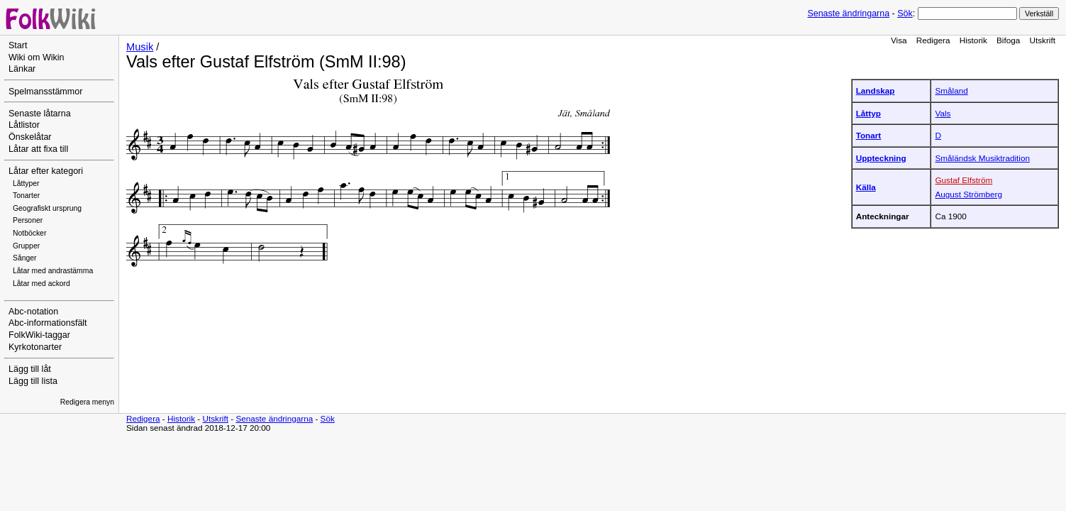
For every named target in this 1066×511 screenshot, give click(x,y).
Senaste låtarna (40, 114)
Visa (899, 40)
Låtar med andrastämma (53, 271)
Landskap (875, 90)
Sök (904, 13)
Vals (942, 113)
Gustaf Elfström (963, 180)
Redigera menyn (87, 402)
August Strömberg (968, 194)
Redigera (933, 40)
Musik (139, 47)
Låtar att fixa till (38, 149)
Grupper (26, 246)
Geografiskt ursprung (47, 208)
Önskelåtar (30, 137)
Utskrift (1042, 40)
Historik (973, 40)
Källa (866, 187)
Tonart (869, 135)
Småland (951, 90)
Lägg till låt (30, 369)
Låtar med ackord (41, 283)
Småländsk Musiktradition (982, 158)
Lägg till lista (33, 381)
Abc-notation (33, 312)
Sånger (25, 258)
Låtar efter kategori (46, 171)
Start (18, 45)
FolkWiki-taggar (39, 335)
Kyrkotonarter (35, 347)
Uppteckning (881, 158)
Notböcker (29, 233)
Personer (28, 220)
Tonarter (26, 195)
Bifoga (1008, 40)
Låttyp (868, 113)
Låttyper (26, 183)
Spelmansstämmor (45, 92)
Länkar (22, 69)
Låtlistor (24, 125)
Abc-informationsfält (48, 323)
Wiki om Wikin (37, 57)
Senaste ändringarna (848, 13)
